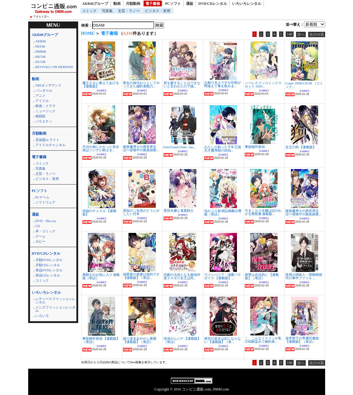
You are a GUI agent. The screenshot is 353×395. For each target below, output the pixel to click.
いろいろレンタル (246, 4)
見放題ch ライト (47, 140)
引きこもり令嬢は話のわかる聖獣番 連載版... (263, 212)
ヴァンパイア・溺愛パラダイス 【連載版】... (222, 276)
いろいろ (42, 316)
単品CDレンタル (47, 275)
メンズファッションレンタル (55, 308)
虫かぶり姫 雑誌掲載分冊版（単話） (223, 212)
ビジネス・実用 (157, 11)
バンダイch (43, 90)
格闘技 (40, 116)
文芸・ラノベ (129, 11)
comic (101, 90)
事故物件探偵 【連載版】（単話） (101, 340)
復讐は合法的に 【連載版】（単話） (262, 276)
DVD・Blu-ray (45, 221)
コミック (89, 11)
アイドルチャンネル (50, 145)
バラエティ (43, 121)
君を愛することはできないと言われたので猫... (182, 84)
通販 (189, 4)
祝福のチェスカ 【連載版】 (99, 212)
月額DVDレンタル (49, 260)
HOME (88, 33)
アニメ (40, 95)
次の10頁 (316, 34)
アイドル (42, 101)
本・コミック (45, 231)
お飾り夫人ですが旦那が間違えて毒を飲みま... (222, 84)
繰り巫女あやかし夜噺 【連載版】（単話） (139, 340)
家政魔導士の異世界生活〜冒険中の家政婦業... (141, 148)
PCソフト (173, 4)
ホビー (40, 241)
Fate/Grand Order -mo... (180, 147)
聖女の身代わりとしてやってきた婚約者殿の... (141, 84)
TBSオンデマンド (48, 85)
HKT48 (40, 56)
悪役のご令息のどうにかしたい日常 (141, 212)
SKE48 (40, 46)
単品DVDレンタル (49, 270)
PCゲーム (42, 197)
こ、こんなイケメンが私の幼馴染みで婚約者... (263, 339)
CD (37, 226)
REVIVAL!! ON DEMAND (54, 67)
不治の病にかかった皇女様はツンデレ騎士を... (100, 148)
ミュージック (45, 111)
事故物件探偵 (255, 147)
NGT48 (40, 62)
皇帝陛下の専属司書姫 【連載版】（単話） (302, 339)
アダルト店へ (41, 16)
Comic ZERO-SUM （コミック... (304, 84)
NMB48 (40, 51)
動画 (117, 4)
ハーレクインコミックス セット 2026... (263, 84)
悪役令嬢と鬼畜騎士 (179, 210)
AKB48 (40, 41)
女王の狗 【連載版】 (300, 147)
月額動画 (133, 4)
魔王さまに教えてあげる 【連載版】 (100, 84)
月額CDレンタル (47, 265)
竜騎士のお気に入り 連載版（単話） (101, 276)
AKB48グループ (95, 4)
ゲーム (40, 236)
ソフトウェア (45, 202)
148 (289, 34)
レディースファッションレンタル (55, 300)
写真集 (107, 11)
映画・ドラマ (45, 106)
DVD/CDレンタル (212, 4)
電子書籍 (152, 4)
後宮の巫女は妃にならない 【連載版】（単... (222, 340)
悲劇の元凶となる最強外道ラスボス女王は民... (182, 276)
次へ (301, 34)
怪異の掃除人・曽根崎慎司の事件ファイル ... (303, 276)
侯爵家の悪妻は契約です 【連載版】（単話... (141, 276)
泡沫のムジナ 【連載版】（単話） (182, 340)
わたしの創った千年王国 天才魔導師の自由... (222, 148)
